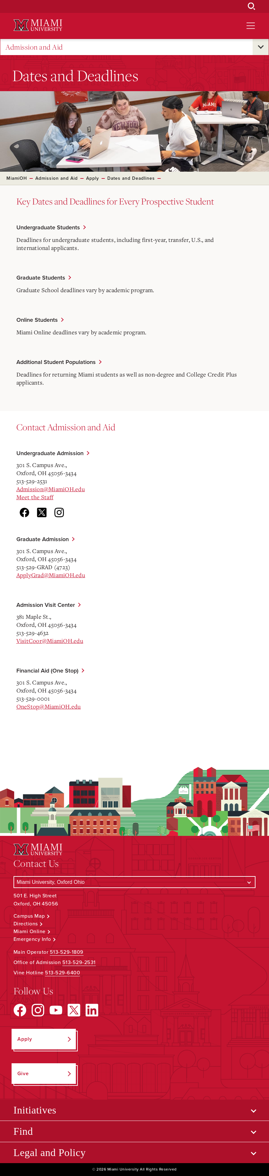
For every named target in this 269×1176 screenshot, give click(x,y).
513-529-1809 (67, 952)
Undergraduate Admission (50, 453)
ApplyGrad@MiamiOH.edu (50, 575)
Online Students (37, 319)
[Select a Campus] (134, 882)
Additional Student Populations (56, 362)
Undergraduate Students (48, 227)
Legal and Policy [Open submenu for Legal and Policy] (49, 1152)
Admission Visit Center (45, 604)
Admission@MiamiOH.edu (50, 489)
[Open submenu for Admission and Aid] (261, 47)
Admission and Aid (34, 47)
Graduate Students (40, 277)
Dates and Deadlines (131, 178)
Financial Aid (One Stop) (47, 670)
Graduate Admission (42, 539)
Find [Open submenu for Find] (23, 1131)
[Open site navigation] (251, 26)
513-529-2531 (79, 962)
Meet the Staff (35, 497)
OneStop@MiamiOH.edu (48, 706)
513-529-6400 (62, 973)
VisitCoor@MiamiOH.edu (49, 641)
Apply (92, 178)
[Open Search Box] (252, 6)
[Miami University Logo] (37, 25)
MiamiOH (16, 178)
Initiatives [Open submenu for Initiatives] (34, 1110)
